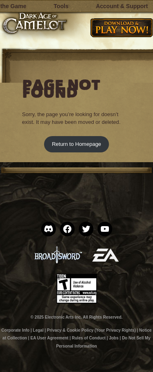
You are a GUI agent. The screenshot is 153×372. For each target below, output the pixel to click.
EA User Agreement (49, 338)
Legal (38, 330)
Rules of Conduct (89, 338)
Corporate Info (15, 330)
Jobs (113, 338)
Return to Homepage (76, 144)
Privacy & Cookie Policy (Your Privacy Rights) (91, 330)
